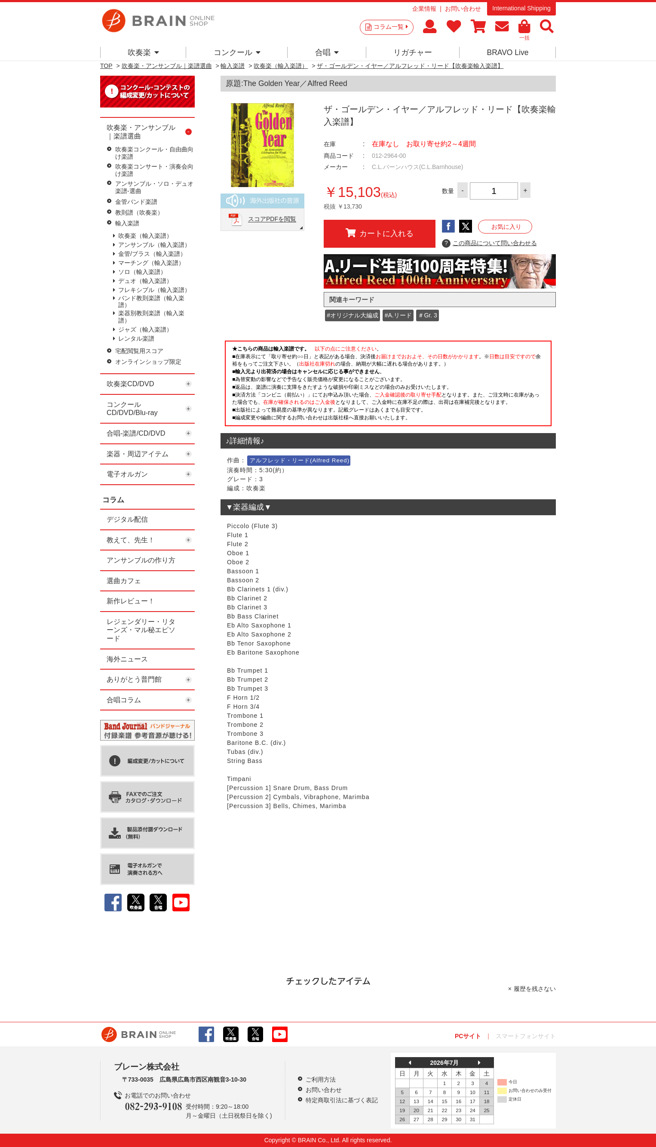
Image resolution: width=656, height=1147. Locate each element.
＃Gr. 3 (427, 315)
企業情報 (424, 8)
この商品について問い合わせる (489, 243)
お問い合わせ (463, 8)
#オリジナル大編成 (352, 315)
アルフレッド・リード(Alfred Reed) (299, 460)
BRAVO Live (507, 52)
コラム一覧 (391, 26)
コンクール (237, 52)
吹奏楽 (143, 52)
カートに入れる (380, 233)
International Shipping (521, 8)
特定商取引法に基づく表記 (342, 1100)
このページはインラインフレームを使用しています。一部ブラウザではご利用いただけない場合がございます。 (388, 385)
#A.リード (398, 315)
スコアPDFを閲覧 (272, 219)
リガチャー (412, 52)
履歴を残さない (535, 988)
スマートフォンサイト (526, 1036)
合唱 (327, 52)
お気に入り (506, 226)
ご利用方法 (321, 1079)
